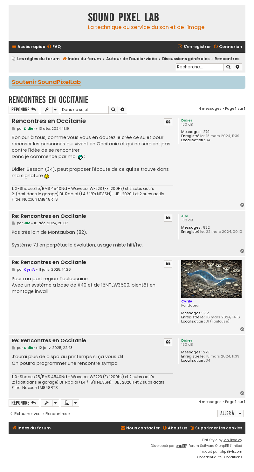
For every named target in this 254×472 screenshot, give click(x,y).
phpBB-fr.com (231, 451)
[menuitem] (54, 47)
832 (206, 228)
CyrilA (186, 301)
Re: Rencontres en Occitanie (49, 216)
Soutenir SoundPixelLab (46, 82)
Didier (186, 120)
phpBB (180, 445)
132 (206, 313)
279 (206, 132)
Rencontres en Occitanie (48, 100)
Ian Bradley (232, 440)
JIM (184, 216)
